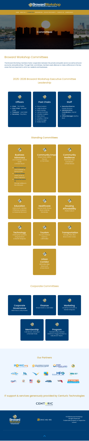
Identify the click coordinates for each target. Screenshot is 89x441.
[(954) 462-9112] (44, 420)
